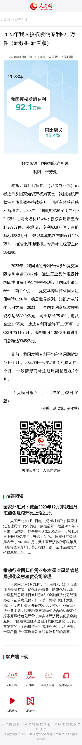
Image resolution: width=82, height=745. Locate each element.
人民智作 (30, 702)
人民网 (5, 19)
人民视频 (12, 702)
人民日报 (12, 677)
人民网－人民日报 (61, 57)
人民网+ (30, 677)
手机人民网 (48, 677)
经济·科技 (21, 19)
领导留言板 (66, 677)
